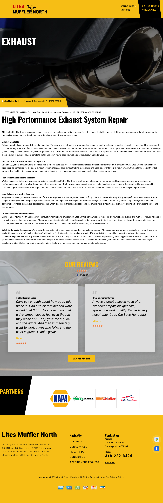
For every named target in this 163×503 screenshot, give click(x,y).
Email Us (110, 462)
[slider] (81, 271)
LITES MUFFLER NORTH (15, 112)
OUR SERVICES (78, 446)
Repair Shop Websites (68, 477)
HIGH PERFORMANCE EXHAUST (86, 112)
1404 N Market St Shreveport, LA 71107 (35, 101)
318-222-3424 (149, 10)
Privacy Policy (117, 477)
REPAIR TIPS (77, 451)
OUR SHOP (76, 441)
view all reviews (81, 358)
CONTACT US (77, 456)
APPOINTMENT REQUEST (84, 462)
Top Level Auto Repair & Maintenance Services (49, 112)
